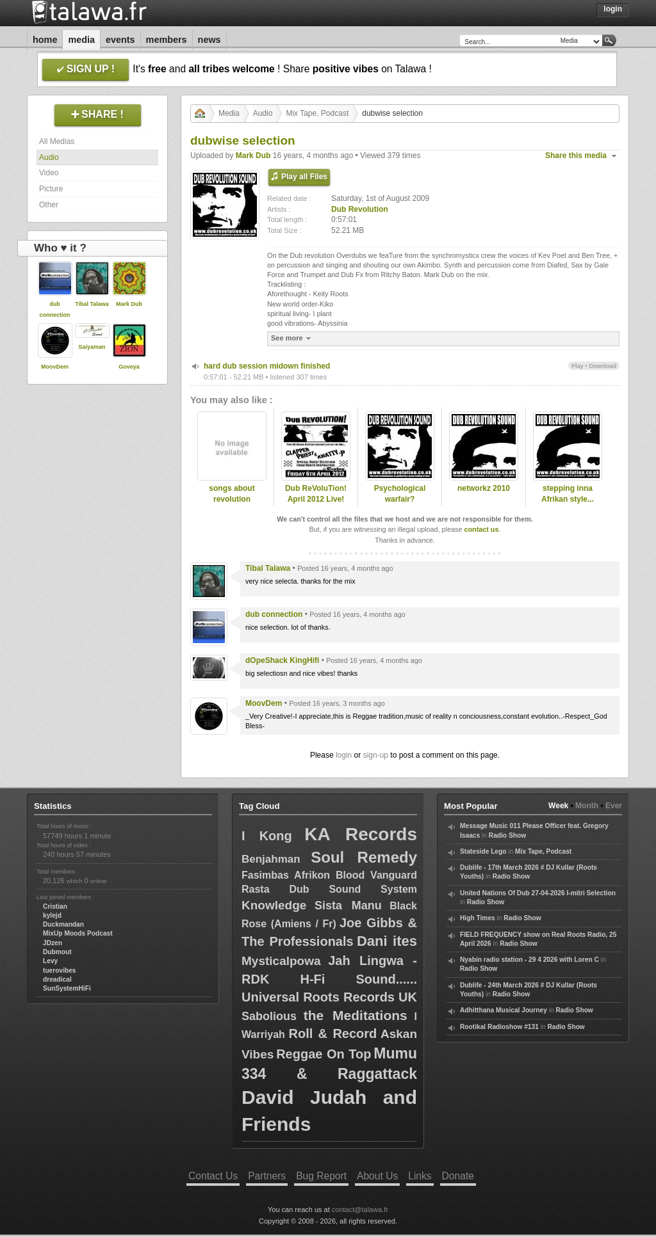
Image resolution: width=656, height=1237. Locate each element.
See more (292, 338)
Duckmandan (63, 924)
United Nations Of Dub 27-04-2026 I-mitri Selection (538, 893)
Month (586, 805)
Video (48, 172)
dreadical (57, 979)
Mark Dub (129, 304)
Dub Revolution (359, 209)
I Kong (267, 836)
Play (577, 365)
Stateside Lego (483, 851)
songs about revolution (231, 494)
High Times (477, 918)
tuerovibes (59, 970)
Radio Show (507, 835)
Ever (613, 805)
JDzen (52, 942)
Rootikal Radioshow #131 (499, 1026)
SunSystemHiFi (67, 988)
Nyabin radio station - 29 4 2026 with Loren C (529, 959)
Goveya (129, 366)
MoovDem (55, 366)
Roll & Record (333, 1033)
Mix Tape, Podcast (317, 113)
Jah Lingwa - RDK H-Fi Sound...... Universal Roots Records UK (329, 979)
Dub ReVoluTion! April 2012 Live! (316, 494)
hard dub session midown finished (267, 366)
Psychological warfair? (400, 494)
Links (419, 1175)
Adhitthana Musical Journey (503, 1010)
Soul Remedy (364, 857)
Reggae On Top (323, 1054)
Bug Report (321, 1175)
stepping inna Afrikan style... (567, 494)
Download (602, 365)
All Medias (56, 141)
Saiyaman (91, 347)
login (344, 755)
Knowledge (274, 905)
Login (612, 8)
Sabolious (269, 1016)
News (209, 40)
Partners (267, 1175)
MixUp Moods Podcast (78, 933)
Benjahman (271, 859)
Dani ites (387, 941)
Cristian (55, 906)
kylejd (52, 915)
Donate (458, 1175)
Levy (50, 960)
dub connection (273, 614)
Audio (49, 157)
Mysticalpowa (281, 961)
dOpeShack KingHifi (282, 660)
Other (48, 204)
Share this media (576, 155)
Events (120, 40)
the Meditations (355, 1015)
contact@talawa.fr (360, 1209)
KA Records (360, 834)
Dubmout (57, 951)
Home (45, 40)
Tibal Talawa (92, 304)
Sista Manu (348, 905)
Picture (51, 188)
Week (558, 805)
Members (166, 40)
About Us (377, 1175)
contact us (481, 529)
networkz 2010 (483, 488)
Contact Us (213, 1175)
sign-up (375, 755)
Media (81, 40)
